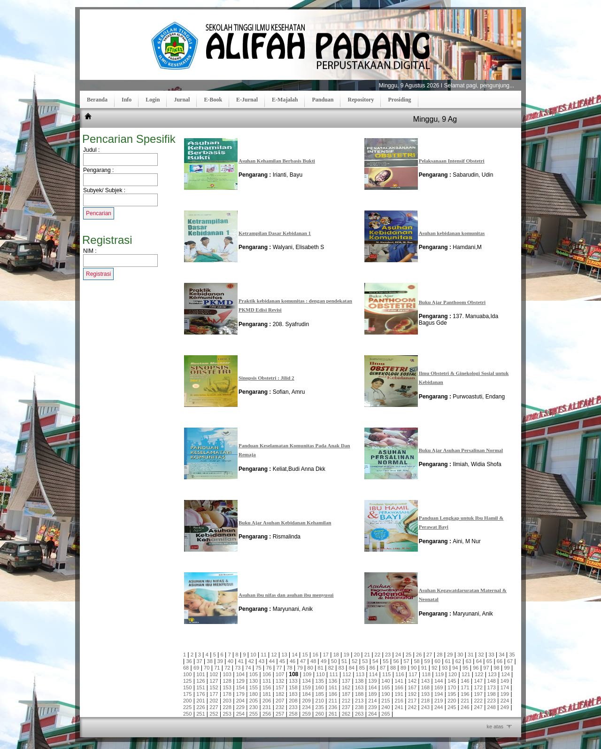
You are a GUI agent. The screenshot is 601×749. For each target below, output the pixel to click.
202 (213, 700)
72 (227, 668)
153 (227, 687)
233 (293, 707)
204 (240, 700)
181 (266, 694)
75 (258, 668)
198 (491, 694)
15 (305, 654)
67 (510, 661)
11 (263, 654)
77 (279, 668)
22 (377, 654)
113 (360, 674)
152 (213, 687)
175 (187, 694)
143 (425, 681)
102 (213, 674)
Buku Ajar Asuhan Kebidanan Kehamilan (285, 522)
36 (189, 661)
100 (187, 674)
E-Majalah (285, 99)
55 (385, 661)
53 (365, 661)
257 (280, 714)
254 (240, 714)
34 (501, 654)
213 (359, 700)
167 (412, 687)
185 (320, 694)
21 (367, 654)
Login (153, 99)
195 (451, 694)
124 (505, 674)
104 (240, 674)
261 (333, 714)
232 (280, 707)
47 (303, 661)
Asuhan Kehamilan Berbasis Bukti (277, 161)
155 (253, 687)
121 (466, 674)
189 (372, 694)
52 (354, 661)
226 (200, 707)
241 (399, 707)
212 (346, 700)
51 (344, 661)
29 (450, 654)
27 (429, 654)
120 (452, 674)
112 (347, 674)
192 (412, 694)
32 (481, 654)
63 (468, 661)
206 (266, 700)
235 (320, 707)
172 (478, 687)
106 (266, 674)
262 (346, 714)
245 (451, 707)
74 (248, 668)
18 (336, 654)
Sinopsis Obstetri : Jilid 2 (266, 378)
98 (496, 668)
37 (199, 661)
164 (372, 687)
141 (399, 681)
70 (206, 668)
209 (306, 700)
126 (200, 681)
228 (227, 707)
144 (438, 681)
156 (266, 687)
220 (451, 700)
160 (320, 687)
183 (293, 694)
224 (505, 700)
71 (217, 668)
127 (213, 681)
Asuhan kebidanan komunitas (452, 233)
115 (386, 674)
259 (306, 714)
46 (292, 661)
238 (359, 707)
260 (320, 714)
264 (372, 714)
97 (486, 668)
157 (280, 687)
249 (505, 707)
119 (439, 674)
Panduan (322, 99)
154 (240, 687)
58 (416, 661)
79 (300, 668)
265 (385, 714)
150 (187, 687)
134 (306, 681)
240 (385, 707)
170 (451, 687)
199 (505, 694)
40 (230, 661)
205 (253, 700)
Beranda (97, 99)
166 (399, 687)
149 (505, 681)
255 (253, 714)
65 (489, 661)
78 (289, 668)
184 (306, 694)
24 (398, 654)
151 (200, 687)
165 (385, 687)
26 (419, 654)
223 (491, 700)
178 (227, 694)
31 (470, 654)
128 (227, 681)
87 (382, 668)
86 (372, 668)
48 (313, 661)
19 (346, 654)
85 (362, 668)
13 (284, 654)
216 (399, 700)
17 (326, 654)
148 (491, 681)
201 (200, 700)
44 (272, 661)
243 (425, 707)
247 (478, 707)
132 (280, 681)
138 (359, 681)
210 (320, 700)
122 (479, 674)
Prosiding (399, 99)
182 (280, 694)
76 (268, 668)
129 (240, 681)
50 (334, 661)
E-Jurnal (247, 99)
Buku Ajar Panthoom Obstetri (452, 302)
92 (434, 668)
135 (320, 681)
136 (333, 681)
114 (373, 674)
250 (187, 714)
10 (253, 654)
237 (346, 707)
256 (266, 714)
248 (491, 707)
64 (479, 661)
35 (512, 654)
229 (240, 707)
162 (346, 687)
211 (333, 700)
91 (424, 668)
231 (266, 707)
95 (465, 668)
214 (372, 700)
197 (478, 694)
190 (385, 694)
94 (455, 668)
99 (506, 668)
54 (375, 661)
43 (261, 661)
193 (425, 694)
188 (359, 694)
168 (425, 687)
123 (492, 674)
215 (385, 700)
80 (310, 668)
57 (406, 661)
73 (237, 668)
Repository (360, 99)
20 (357, 654)
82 (331, 668)
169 (438, 687)
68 (186, 668)
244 (438, 707)
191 (399, 694)
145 (451, 681)
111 (333, 674)
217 (412, 700)
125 (187, 681)
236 (333, 707)
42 (251, 661)
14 (294, 654)
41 (241, 661)
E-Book (213, 99)
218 (425, 700)
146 (465, 681)
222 (478, 700)
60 (437, 661)
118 (426, 674)
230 (253, 707)
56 (396, 661)
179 (240, 694)
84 (351, 668)
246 (465, 707)
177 (213, 694)
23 (388, 654)
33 (491, 654)
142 (412, 681)
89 (403, 668)
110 (320, 674)
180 (253, 694)
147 (478, 681)
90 (413, 668)
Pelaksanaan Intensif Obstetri (452, 161)
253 (227, 714)
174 (505, 687)
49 (323, 661)
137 (346, 681)
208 (293, 700)
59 (427, 661)
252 (213, 714)
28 (439, 654)
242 (412, 707)
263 (359, 714)
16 (315, 654)
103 (227, 674)
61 (448, 661)
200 (187, 700)
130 (253, 681)
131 (266, 681)
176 (200, 694)
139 (372, 681)
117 (412, 674)
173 (491, 687)
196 (465, 694)
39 (220, 661)
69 (196, 668)
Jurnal (182, 99)
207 (280, 700)
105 (253, 674)
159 (306, 687)
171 (465, 687)
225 (187, 707)
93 (444, 668)
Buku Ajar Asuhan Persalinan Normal (461, 450)
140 (385, 681)
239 (372, 707)
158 (293, 687)
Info (126, 99)
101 (200, 674)
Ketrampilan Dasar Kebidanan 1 (275, 233)
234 (306, 707)
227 (213, 707)
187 (346, 694)
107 (280, 674)
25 (408, 654)
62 (458, 661)
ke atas (495, 726)
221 (465, 700)
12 (274, 654)
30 (460, 654)
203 (227, 700)
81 (321, 668)
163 (359, 687)
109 (307, 674)
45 (282, 661)
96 (475, 668)
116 (399, 674)
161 (333, 687)
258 (293, 714)
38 (210, 661)
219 (438, 700)
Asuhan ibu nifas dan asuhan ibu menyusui (286, 595)
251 (200, 714)
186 (333, 694)
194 (438, 694)
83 (341, 668)
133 (293, 681)
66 (499, 661)
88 (393, 668)
